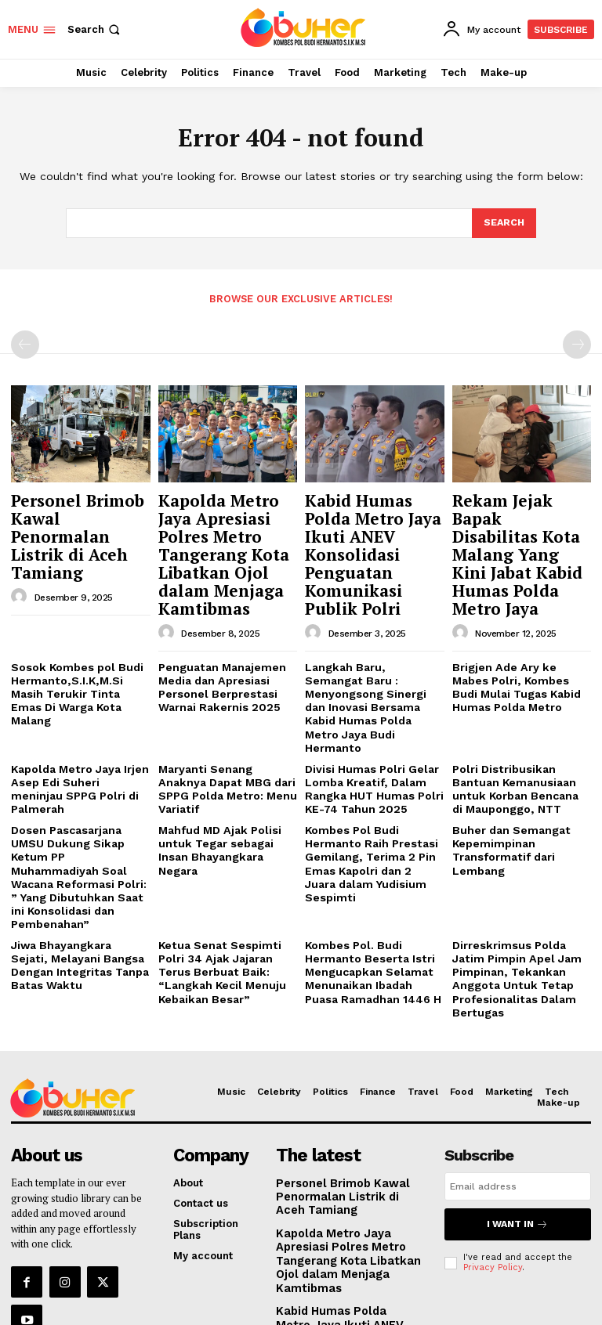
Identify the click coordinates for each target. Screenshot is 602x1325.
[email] (517, 1081)
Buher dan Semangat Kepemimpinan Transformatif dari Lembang (506, 784)
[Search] (503, 223)
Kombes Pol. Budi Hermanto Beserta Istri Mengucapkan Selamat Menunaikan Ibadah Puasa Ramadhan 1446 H (372, 883)
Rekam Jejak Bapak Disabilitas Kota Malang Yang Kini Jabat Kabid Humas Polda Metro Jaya (515, 527)
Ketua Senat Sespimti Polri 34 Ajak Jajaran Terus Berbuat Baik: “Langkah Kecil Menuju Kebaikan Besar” (226, 883)
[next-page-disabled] (577, 344)
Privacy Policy (492, 1157)
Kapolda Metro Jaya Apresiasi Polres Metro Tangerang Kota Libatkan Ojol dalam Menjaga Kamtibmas (223, 534)
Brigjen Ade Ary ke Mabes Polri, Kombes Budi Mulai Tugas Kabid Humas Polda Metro (519, 646)
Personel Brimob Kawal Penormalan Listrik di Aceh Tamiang (73, 520)
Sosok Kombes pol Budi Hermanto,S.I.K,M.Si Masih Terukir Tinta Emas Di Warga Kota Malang (77, 646)
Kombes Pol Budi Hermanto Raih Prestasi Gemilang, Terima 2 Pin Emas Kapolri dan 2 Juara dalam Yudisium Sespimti (374, 790)
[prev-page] (25, 344)
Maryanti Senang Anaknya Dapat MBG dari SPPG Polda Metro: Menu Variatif (227, 720)
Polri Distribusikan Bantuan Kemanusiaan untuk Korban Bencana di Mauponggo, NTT (517, 726)
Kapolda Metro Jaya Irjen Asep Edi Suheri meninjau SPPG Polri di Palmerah (77, 720)
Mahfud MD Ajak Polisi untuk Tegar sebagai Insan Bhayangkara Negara (226, 778)
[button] (95, 29)
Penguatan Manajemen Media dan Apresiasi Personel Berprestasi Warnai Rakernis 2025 (216, 646)
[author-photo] (21, 564)
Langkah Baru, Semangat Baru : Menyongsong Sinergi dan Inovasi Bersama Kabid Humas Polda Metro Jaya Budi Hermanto (369, 658)
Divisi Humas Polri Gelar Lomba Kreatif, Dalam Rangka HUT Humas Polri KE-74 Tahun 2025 (369, 726)
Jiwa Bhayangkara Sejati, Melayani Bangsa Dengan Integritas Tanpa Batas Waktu (76, 877)
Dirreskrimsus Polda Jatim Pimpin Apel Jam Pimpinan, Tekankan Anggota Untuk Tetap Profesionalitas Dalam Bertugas (521, 883)
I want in (517, 1116)
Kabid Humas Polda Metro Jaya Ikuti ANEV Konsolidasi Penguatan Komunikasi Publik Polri (369, 534)
